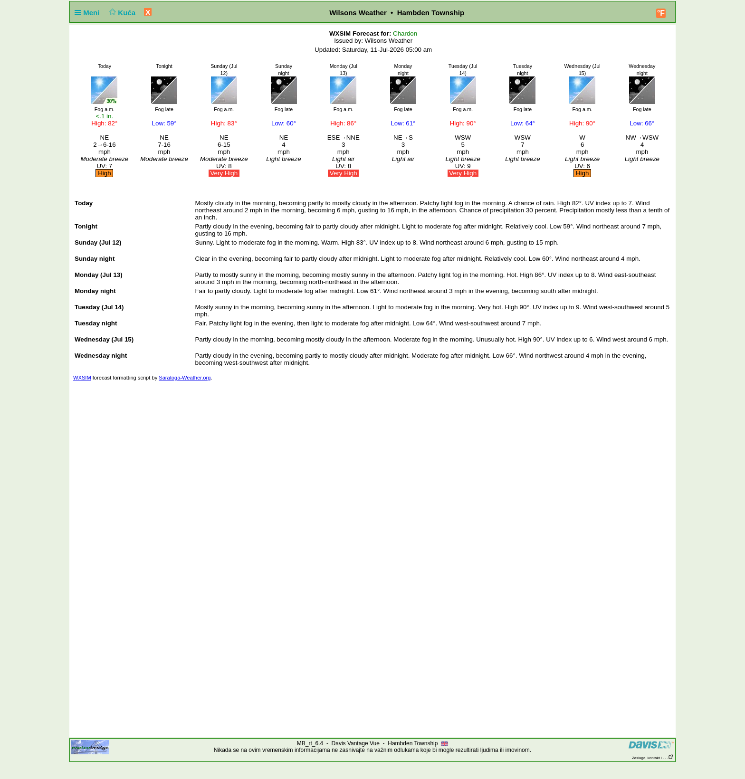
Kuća (122, 13)
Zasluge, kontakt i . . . (653, 758)
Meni (89, 13)
